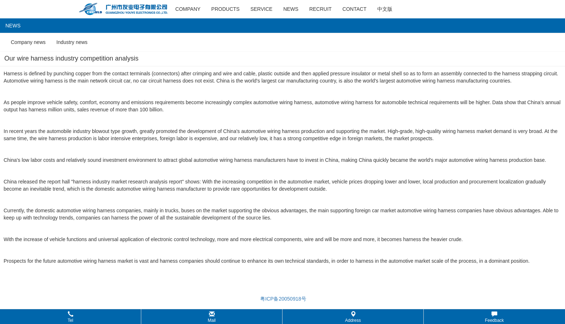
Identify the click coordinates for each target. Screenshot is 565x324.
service (261, 9)
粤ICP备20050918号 (282, 299)
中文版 (384, 9)
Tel (71, 317)
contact (354, 9)
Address (353, 317)
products (225, 9)
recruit (320, 9)
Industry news (72, 42)
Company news (28, 42)
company (188, 9)
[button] (282, 316)
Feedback (494, 317)
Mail (211, 317)
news (290, 9)
